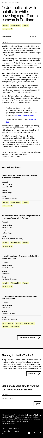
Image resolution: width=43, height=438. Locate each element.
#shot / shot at (7, 29)
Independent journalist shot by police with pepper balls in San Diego (20, 297)
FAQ (3, 433)
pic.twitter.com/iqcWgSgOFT (24, 115)
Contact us (31, 373)
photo (17, 126)
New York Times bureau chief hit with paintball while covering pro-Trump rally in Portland (21, 217)
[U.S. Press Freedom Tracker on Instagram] (40, 433)
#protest (25, 25)
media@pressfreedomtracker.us (29, 368)
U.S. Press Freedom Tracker (10, 3)
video (14, 86)
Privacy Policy (6, 431)
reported (25, 73)
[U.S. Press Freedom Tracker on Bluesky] (29, 433)
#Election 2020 (15, 25)
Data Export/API (14, 428)
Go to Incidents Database (27, 337)
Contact (16, 431)
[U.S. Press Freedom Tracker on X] (34, 433)
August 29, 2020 (7, 42)
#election (5, 25)
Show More (34, 36)
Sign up (37, 404)
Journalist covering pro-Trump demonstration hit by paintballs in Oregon (20, 257)
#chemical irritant (8, 323)
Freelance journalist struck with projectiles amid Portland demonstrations (19, 176)
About (3, 428)
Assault (5, 182)
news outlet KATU (8, 69)
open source (28, 417)
